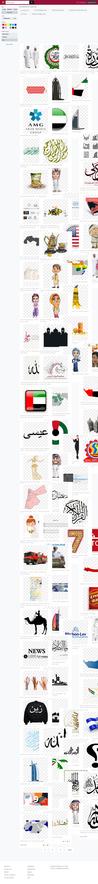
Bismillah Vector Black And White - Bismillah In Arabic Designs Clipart (67, 759)
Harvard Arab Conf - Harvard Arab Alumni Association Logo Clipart (28, 345)
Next (70, 850)
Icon (28, 877)
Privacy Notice (9, 877)
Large (4, 9)
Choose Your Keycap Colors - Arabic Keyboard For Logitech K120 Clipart (48, 595)
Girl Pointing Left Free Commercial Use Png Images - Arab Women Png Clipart (69, 455)
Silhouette (7, 18)
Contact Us (8, 869)
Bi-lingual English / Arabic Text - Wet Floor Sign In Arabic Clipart (68, 305)
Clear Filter (9, 44)
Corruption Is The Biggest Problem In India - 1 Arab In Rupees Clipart (48, 564)
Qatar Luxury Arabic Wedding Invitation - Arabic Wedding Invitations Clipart (28, 282)
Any (3, 40)
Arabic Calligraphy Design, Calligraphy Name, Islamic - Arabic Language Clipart (88, 65)
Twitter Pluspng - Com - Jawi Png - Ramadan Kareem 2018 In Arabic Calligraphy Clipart (48, 503)
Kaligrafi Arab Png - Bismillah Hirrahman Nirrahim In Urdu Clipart (28, 159)
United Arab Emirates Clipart (88, 152)
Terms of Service (9, 875)
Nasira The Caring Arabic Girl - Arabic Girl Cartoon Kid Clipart (48, 313)
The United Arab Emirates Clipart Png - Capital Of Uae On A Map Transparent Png (88, 668)
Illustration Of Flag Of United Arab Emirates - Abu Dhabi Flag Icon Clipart (48, 127)
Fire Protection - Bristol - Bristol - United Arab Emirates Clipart (28, 566)
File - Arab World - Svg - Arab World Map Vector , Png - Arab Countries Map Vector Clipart (29, 251)
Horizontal (5, 34)
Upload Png (31, 869)
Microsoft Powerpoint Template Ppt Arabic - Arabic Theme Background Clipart (48, 345)
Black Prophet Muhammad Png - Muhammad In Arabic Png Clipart (88, 793)
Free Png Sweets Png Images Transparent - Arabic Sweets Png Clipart (68, 336)
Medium (9, 9)
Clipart (29, 872)
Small (15, 9)
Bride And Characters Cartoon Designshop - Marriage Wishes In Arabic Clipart (28, 534)
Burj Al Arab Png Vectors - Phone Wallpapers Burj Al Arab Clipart (47, 96)
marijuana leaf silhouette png (78, 10)
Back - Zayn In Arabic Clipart (28, 719)
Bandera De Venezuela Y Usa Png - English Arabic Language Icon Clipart (68, 244)
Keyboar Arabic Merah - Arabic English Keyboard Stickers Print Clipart (29, 98)
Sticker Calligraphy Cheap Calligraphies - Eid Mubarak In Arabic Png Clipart (48, 687)
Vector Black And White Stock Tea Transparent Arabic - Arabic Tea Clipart (48, 252)
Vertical (4, 37)
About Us (7, 866)
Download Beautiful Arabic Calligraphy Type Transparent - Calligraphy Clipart (48, 656)
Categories (30, 866)
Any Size (9, 12)
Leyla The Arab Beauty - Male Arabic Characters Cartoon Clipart (28, 313)
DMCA (6, 872)
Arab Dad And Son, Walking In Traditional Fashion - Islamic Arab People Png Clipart (88, 274)
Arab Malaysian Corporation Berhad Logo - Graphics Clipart (68, 213)
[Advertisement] (58, 29)
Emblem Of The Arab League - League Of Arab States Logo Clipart (49, 65)
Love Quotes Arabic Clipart (48, 802)
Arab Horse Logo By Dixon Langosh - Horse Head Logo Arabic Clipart (48, 376)
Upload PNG (92, 2)
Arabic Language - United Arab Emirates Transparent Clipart (67, 94)
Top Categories (81, 2)
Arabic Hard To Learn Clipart (28, 805)
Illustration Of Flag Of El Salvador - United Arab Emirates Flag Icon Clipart (87, 732)
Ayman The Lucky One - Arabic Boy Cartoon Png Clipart (67, 820)
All (15, 18)
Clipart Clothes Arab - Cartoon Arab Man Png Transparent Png (48, 188)
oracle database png (40, 10)
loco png (23, 14)
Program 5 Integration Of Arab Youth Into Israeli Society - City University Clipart (68, 640)
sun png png (25, 10)
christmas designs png (38, 14)
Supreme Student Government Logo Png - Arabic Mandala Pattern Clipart (88, 459)
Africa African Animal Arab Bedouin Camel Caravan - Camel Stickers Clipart (27, 630)
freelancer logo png (58, 10)
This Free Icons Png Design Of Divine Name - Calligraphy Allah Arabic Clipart (88, 824)
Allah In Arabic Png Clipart (47, 746)
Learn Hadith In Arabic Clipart (48, 774)
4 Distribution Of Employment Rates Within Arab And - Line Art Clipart (88, 636)
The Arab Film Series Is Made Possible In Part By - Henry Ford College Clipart (28, 219)
